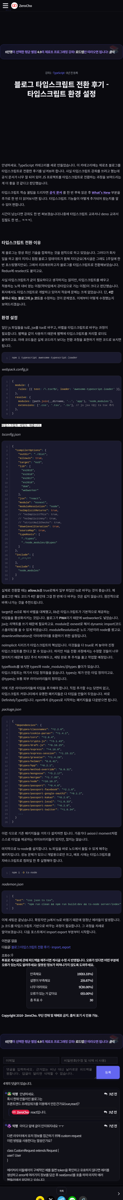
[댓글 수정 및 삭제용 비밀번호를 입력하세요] (89, 1060)
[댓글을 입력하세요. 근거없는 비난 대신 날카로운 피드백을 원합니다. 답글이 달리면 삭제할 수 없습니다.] (49, 1072)
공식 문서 (55, 192)
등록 (108, 1072)
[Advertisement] (61, 23)
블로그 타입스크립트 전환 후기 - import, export (40, 947)
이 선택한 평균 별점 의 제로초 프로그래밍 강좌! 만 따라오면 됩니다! (59, 51)
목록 (61, 1191)
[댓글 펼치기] (5, 1093)
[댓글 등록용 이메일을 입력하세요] (31, 1060)
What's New (101, 192)
